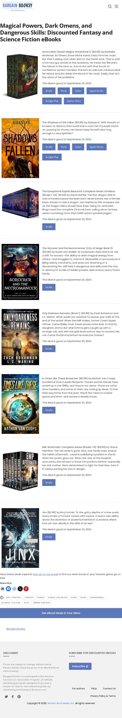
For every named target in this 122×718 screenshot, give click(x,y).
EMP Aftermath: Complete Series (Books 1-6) (69, 447)
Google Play (51, 100)
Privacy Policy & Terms (103, 696)
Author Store (74, 100)
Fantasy (29, 597)
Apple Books (96, 90)
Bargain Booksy (15, 629)
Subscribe (80, 666)
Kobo (78, 90)
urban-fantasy (42, 602)
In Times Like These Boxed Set (60, 378)
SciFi (27, 602)
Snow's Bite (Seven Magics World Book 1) (66, 51)
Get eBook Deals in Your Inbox (61, 613)
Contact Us (109, 688)
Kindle (48, 90)
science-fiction (10, 602)
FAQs (94, 688)
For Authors (78, 688)
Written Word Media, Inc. (61, 703)
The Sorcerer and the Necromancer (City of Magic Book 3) (77, 248)
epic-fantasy (13, 597)
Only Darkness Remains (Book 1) (61, 313)
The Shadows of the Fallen (58, 122)
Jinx (44, 512)
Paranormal (97, 597)
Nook (64, 90)
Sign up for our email (45, 574)
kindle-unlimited (58, 597)
